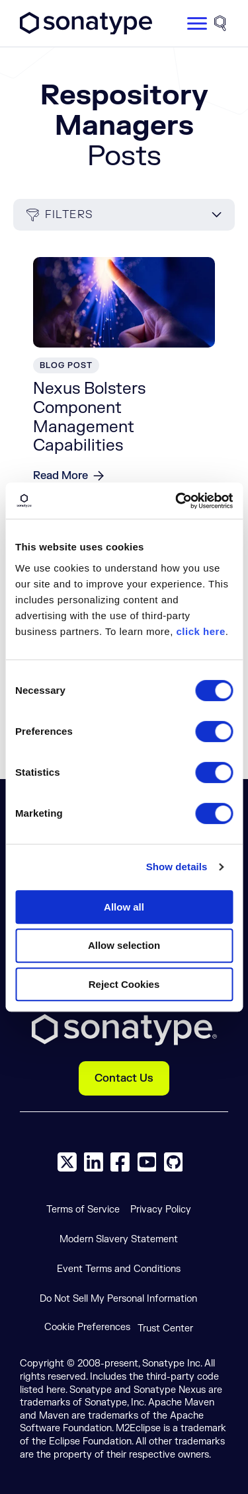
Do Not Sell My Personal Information (118, 1298)
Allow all (124, 907)
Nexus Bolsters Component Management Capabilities (89, 417)
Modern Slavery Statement (119, 1239)
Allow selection (124, 945)
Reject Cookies (124, 984)
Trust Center (165, 1328)
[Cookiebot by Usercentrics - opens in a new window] (176, 500)
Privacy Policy (160, 1209)
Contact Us (124, 1078)
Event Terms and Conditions (119, 1269)
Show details (177, 866)
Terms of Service (83, 1209)
